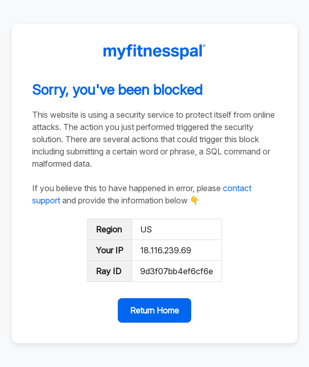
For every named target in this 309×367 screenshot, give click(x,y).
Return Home (154, 310)
